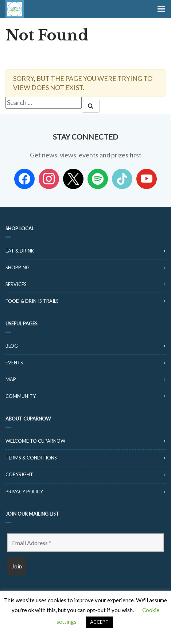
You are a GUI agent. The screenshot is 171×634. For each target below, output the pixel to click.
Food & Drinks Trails (32, 301)
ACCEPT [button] (99, 622)
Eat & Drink (19, 251)
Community (20, 396)
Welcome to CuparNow (35, 441)
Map (10, 379)
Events (14, 362)
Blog (11, 346)
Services (16, 284)
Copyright (19, 474)
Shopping (17, 267)
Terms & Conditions (31, 458)
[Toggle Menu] (160, 9)
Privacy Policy (24, 491)
